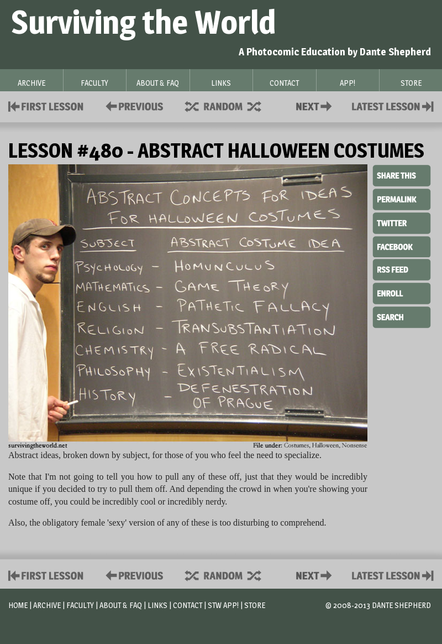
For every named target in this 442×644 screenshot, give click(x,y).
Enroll (401, 292)
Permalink (401, 199)
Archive (47, 605)
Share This (401, 176)
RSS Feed (401, 269)
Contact (316, 105)
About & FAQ (120, 605)
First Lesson (46, 105)
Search (401, 316)
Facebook (401, 245)
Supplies (230, 105)
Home (18, 605)
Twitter (401, 222)
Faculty (80, 605)
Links (157, 605)
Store (254, 605)
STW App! (223, 605)
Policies (132, 105)
